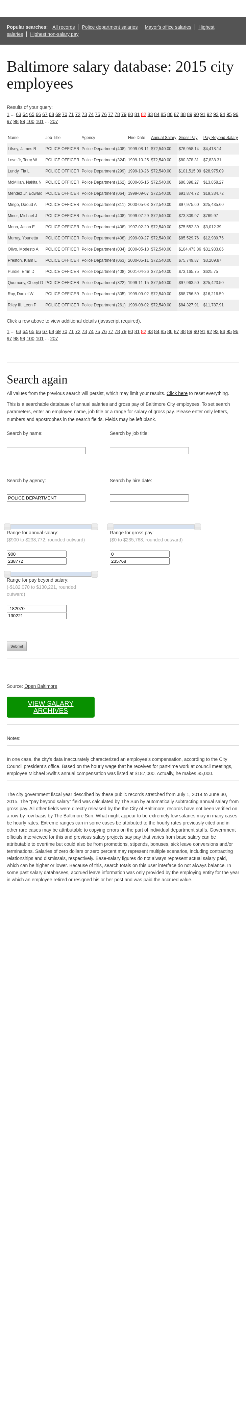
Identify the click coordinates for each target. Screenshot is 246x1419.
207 (54, 121)
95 (229, 114)
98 (16, 121)
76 (104, 114)
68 (51, 114)
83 (150, 114)
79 (124, 114)
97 (9, 121)
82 (143, 114)
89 (189, 114)
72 (77, 114)
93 (216, 114)
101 (40, 121)
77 (111, 114)
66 (38, 114)
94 (222, 114)
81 (137, 114)
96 (236, 114)
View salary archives (50, 707)
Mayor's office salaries (168, 27)
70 (65, 114)
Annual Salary (163, 137)
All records (63, 27)
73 (84, 114)
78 (117, 114)
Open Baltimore (40, 686)
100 (30, 121)
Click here (177, 393)
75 (97, 114)
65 (31, 114)
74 (91, 114)
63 (18, 114)
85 (163, 114)
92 (209, 114)
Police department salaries (110, 27)
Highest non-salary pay (54, 34)
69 (58, 114)
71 (71, 114)
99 (22, 121)
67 (45, 114)
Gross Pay (187, 137)
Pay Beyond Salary (220, 137)
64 (25, 114)
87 (176, 114)
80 (130, 114)
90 (196, 114)
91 (202, 114)
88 (183, 114)
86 (170, 114)
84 (156, 114)
